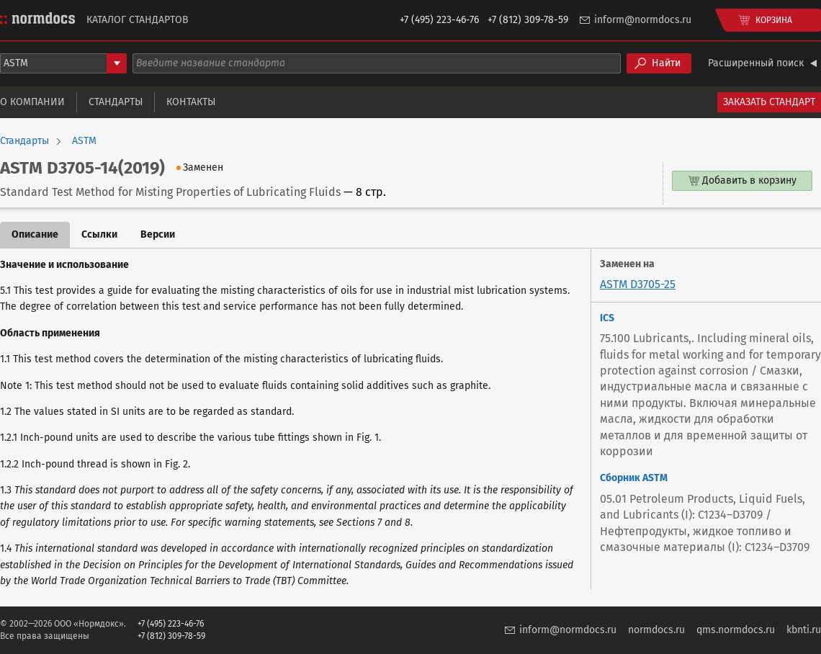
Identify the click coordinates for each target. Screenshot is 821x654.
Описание (35, 234)
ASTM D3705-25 (638, 284)
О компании (32, 102)
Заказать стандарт (769, 102)
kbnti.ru (803, 630)
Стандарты (116, 102)
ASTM (84, 141)
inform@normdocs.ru (642, 20)
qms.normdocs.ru (735, 630)
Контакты (190, 102)
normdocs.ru (656, 630)
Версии (157, 234)
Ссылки (99, 234)
